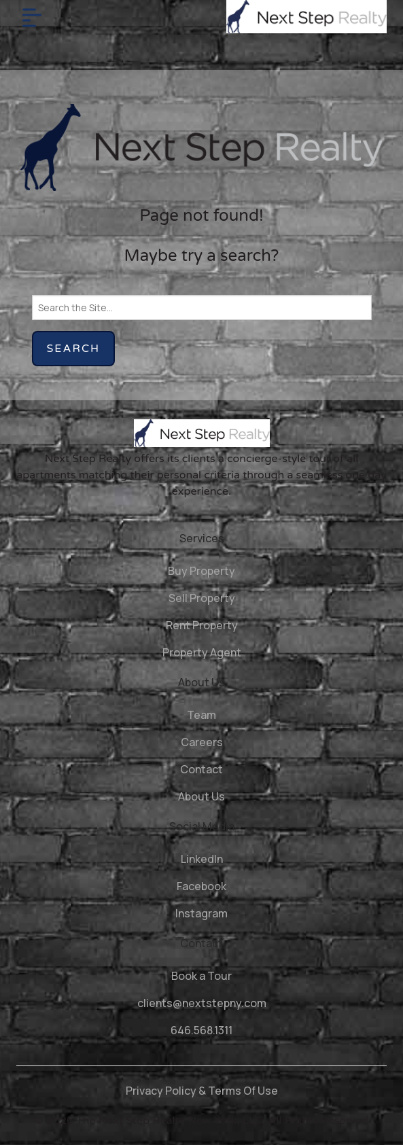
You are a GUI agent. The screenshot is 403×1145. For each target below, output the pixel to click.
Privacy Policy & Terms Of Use (202, 1090)
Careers (202, 742)
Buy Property (201, 570)
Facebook (201, 886)
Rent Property (202, 625)
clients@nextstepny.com (201, 1003)
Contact (201, 769)
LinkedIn (202, 858)
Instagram (201, 913)
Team (201, 714)
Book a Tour (201, 975)
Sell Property (202, 598)
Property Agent (201, 652)
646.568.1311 (201, 1030)
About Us (201, 796)
